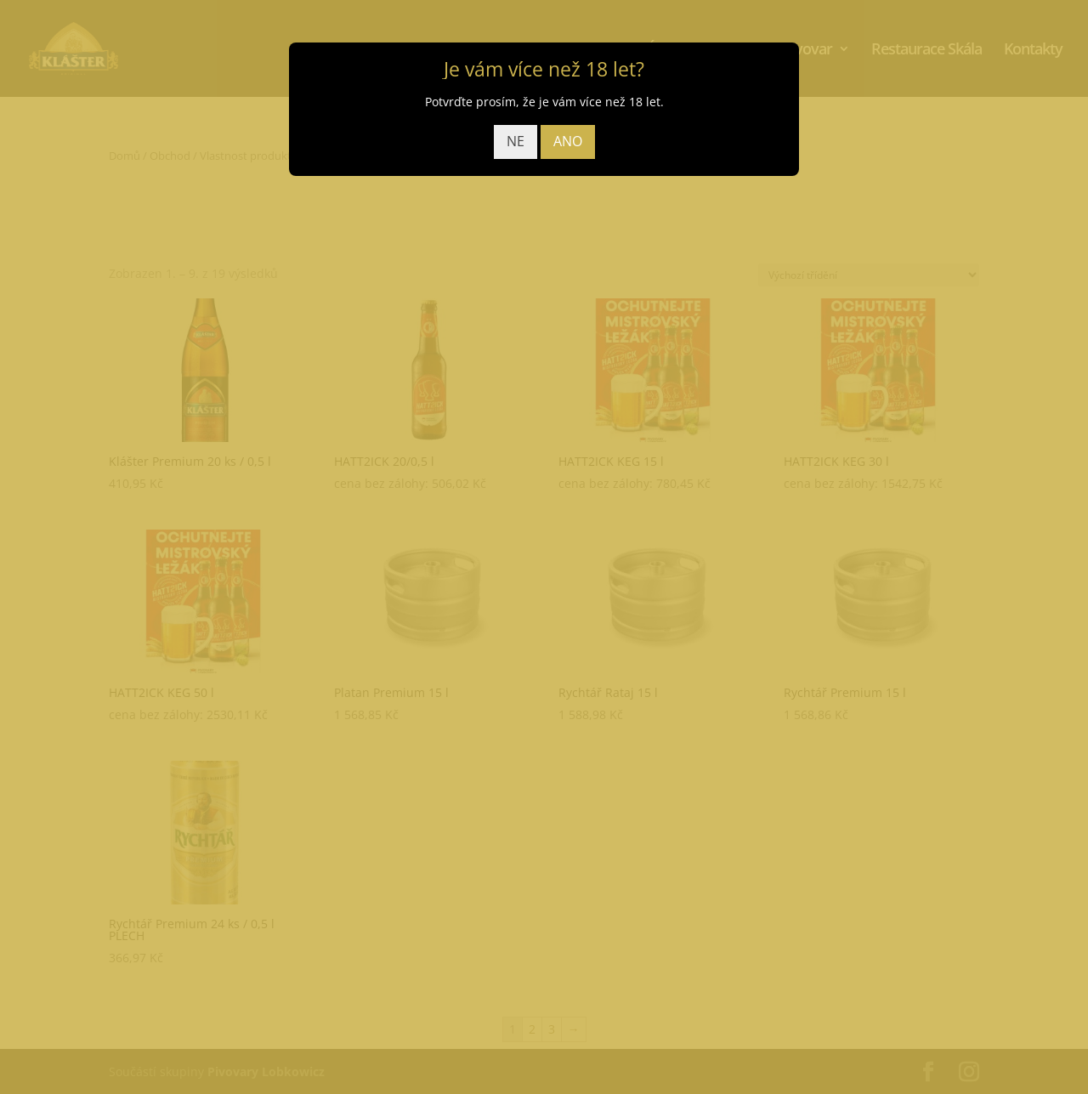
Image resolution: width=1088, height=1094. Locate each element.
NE (515, 141)
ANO (567, 141)
